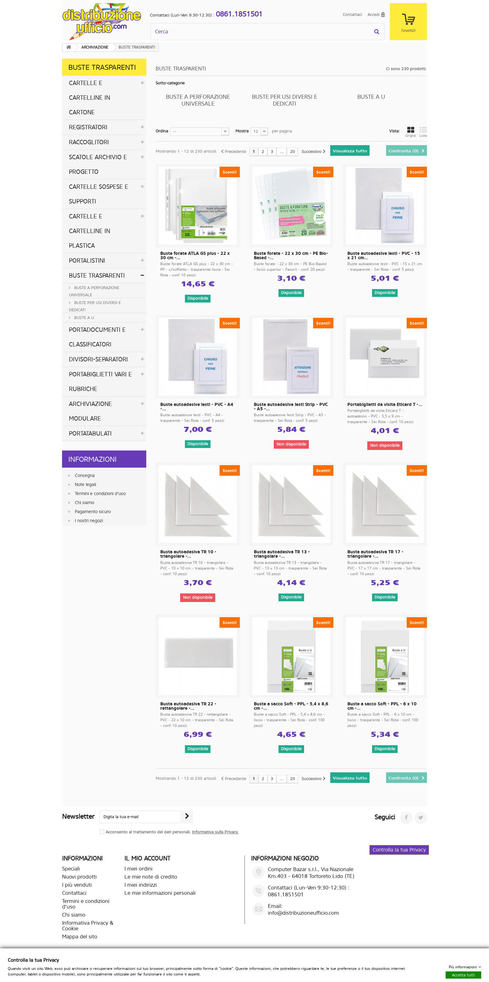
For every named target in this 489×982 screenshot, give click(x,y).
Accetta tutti (463, 974)
